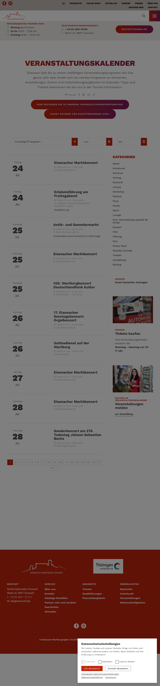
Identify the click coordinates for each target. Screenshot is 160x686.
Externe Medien (127, 661)
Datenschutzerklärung (92, 677)
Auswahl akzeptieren (118, 668)
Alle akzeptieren (92, 668)
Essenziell (90, 661)
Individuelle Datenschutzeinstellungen (100, 674)
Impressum (110, 677)
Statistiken (107, 661)
